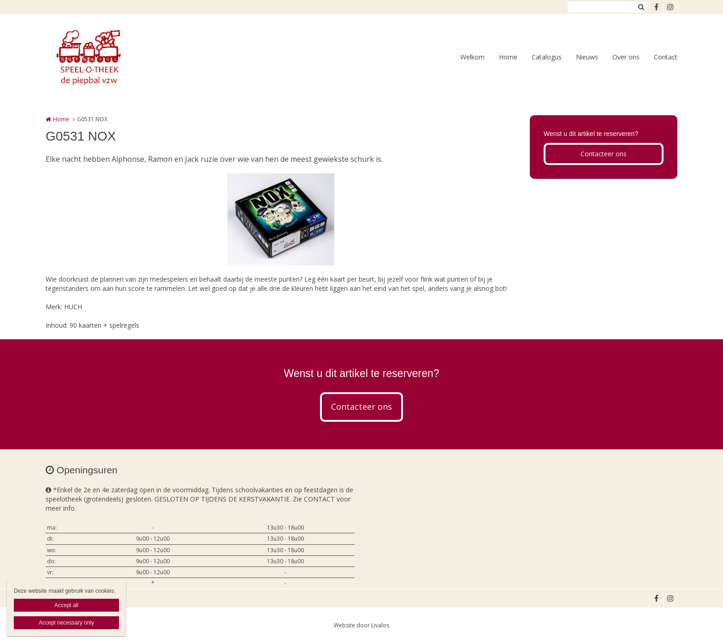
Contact (665, 57)
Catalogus (547, 57)
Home (508, 57)
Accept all (66, 605)
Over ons (626, 57)
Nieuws (587, 57)
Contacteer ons (604, 153)
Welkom (472, 57)
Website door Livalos (361, 625)
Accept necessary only (66, 622)
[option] (280, 219)
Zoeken (641, 6)
